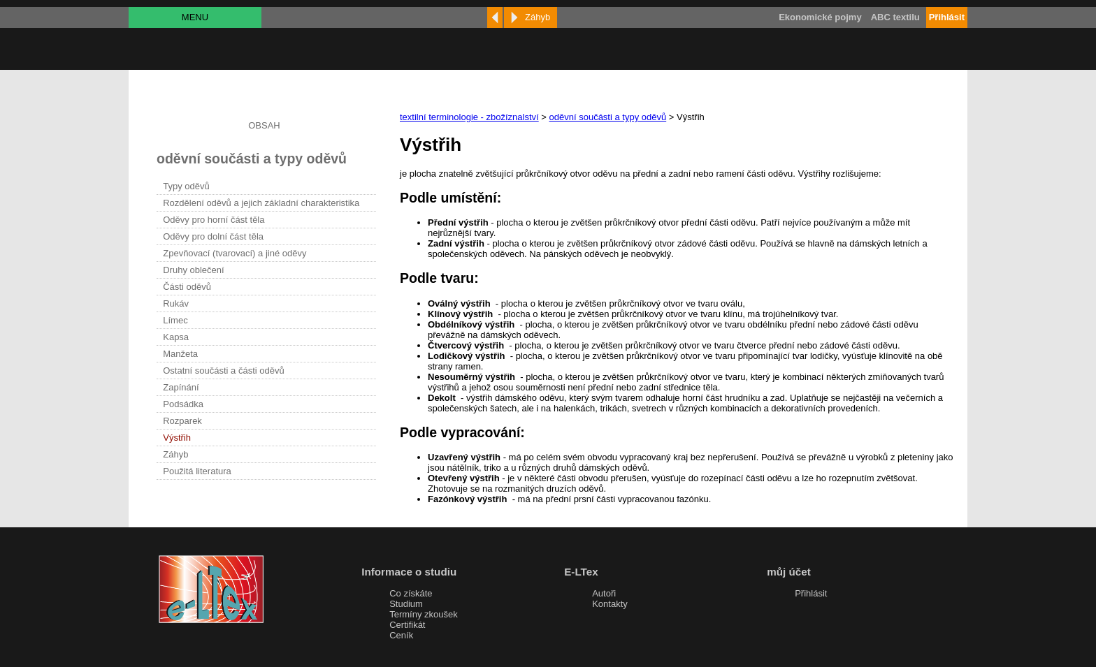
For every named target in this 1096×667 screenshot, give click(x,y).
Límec (175, 320)
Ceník (401, 635)
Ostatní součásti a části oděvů (223, 370)
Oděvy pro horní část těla (213, 219)
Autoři (604, 593)
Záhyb (175, 454)
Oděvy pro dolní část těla (213, 236)
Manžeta (180, 354)
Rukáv (176, 303)
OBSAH (264, 125)
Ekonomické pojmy (820, 17)
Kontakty (610, 604)
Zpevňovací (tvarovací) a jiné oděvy (234, 253)
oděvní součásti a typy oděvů (608, 117)
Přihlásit (811, 593)
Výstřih (177, 437)
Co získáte (410, 593)
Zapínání (181, 387)
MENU (195, 17)
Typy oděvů (186, 186)
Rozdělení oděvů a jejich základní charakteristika (261, 203)
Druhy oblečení (193, 270)
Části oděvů (187, 286)
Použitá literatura (197, 471)
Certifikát (407, 625)
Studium (406, 604)
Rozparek (182, 421)
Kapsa (176, 337)
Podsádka (183, 404)
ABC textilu (895, 17)
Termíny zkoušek (423, 614)
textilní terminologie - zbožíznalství (469, 117)
